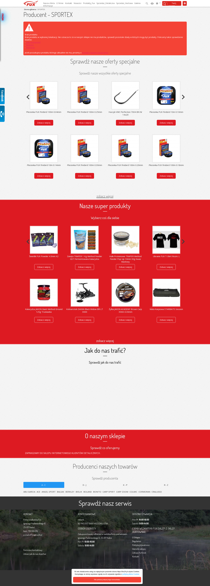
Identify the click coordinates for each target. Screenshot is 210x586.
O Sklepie (136, 537)
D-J (85, 485)
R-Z (166, 485)
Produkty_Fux (89, 3)
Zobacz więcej (43, 122)
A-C (44, 485)
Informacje (48, 5)
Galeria (137, 3)
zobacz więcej (105, 196)
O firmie (59, 3)
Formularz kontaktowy (32, 550)
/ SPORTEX (40, 9)
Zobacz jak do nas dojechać (34, 554)
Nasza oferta (49, 3)
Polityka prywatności (141, 545)
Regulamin (136, 541)
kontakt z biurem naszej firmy (95, 52)
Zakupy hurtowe (139, 552)
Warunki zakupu (139, 549)
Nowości (77, 3)
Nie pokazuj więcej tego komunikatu (107, 580)
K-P (125, 485)
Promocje (30, 47)
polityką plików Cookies (130, 574)
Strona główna (30, 9)
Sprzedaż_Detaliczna (105, 3)
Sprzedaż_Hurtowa (124, 3)
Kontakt (68, 3)
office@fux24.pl (35, 535)
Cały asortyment (33, 42)
